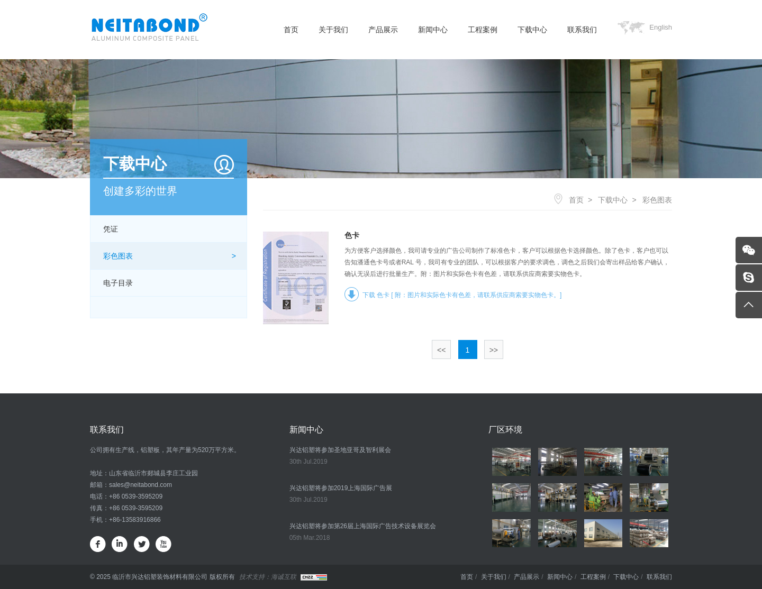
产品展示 (383, 29)
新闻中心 (433, 29)
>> (493, 350)
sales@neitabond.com (140, 485)
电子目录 (118, 283)
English (660, 27)
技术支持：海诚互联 (267, 577)
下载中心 (532, 29)
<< (441, 350)
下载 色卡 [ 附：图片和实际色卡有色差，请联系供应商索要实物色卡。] (462, 295)
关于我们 (333, 29)
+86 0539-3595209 (135, 496)
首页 (291, 29)
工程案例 (482, 29)
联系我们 (582, 29)
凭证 (110, 229)
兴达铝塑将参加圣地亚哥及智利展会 (340, 450)
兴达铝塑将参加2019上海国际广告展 (341, 488)
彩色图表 (118, 256)
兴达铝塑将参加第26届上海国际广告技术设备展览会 (362, 526)
